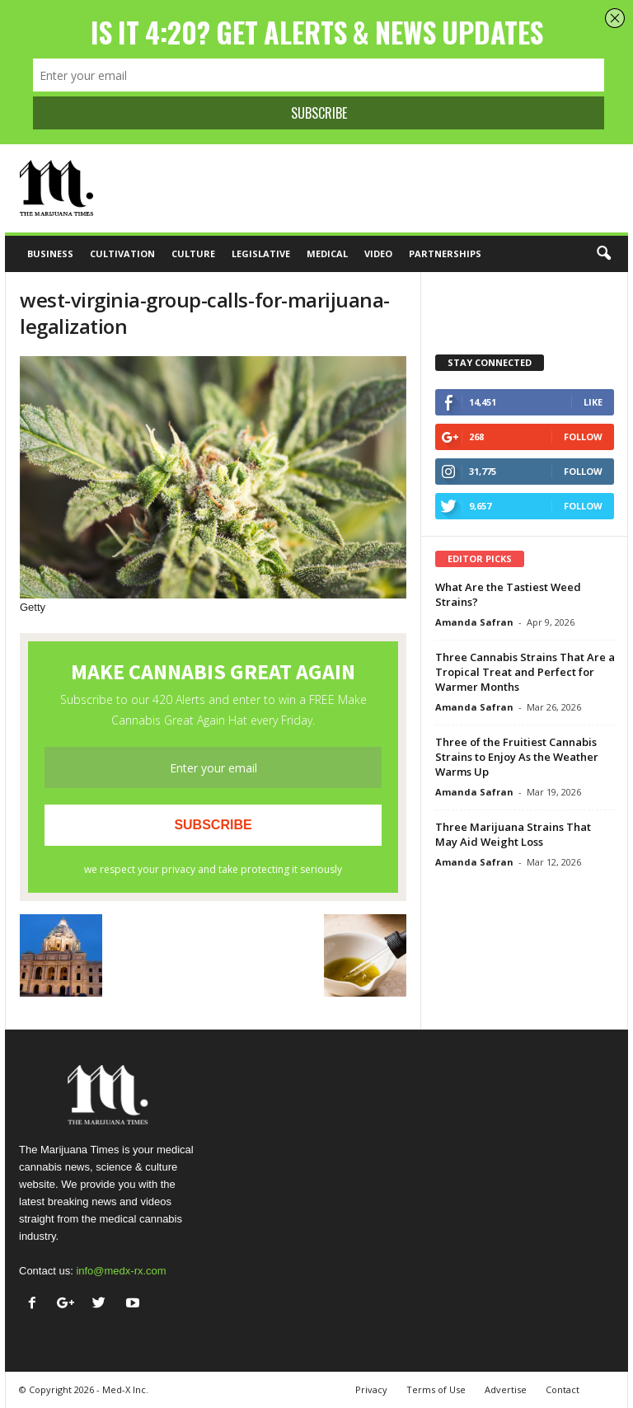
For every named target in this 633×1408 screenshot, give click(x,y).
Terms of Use (436, 1389)
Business (50, 253)
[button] (603, 254)
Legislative (261, 253)
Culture (193, 253)
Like (593, 402)
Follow (583, 436)
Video (378, 253)
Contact (562, 1389)
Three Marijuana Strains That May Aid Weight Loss (513, 834)
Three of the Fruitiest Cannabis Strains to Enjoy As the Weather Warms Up (516, 757)
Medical (327, 253)
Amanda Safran (474, 622)
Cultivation (122, 253)
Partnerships (445, 253)
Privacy (371, 1389)
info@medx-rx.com (121, 1271)
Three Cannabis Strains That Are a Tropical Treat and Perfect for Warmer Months (525, 672)
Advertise (506, 1389)
